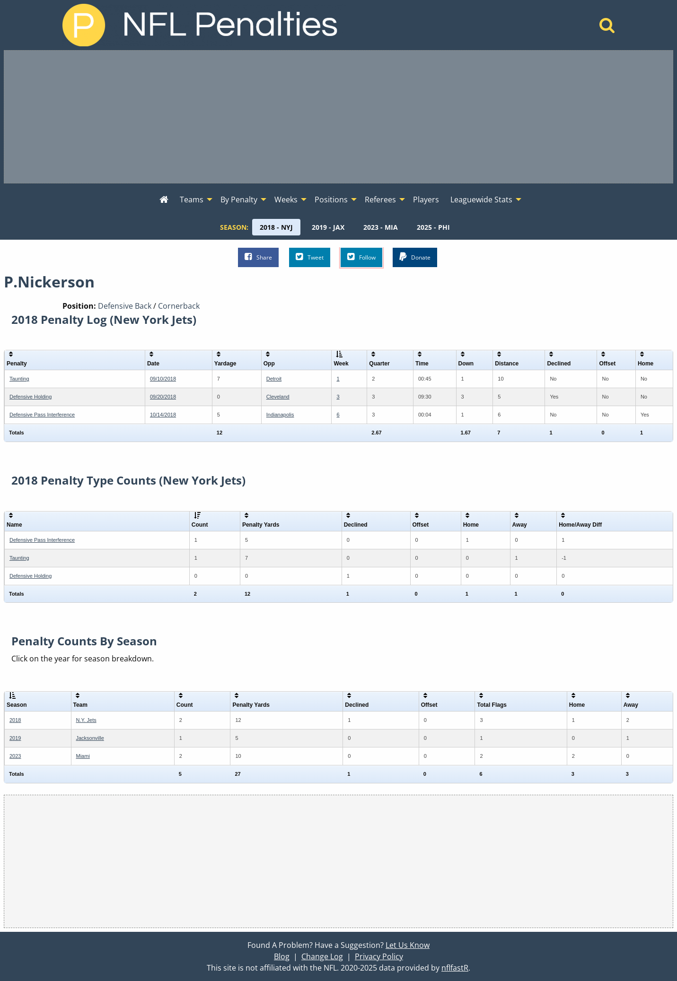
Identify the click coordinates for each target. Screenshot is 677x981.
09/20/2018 (163, 396)
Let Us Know (408, 945)
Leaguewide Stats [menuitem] (481, 199)
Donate (415, 256)
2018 (15, 720)
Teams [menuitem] (191, 199)
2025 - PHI (433, 227)
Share (258, 256)
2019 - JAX (328, 227)
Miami (83, 756)
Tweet (310, 256)
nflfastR (454, 968)
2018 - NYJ (276, 227)
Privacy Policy (379, 956)
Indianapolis (280, 414)
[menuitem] (164, 200)
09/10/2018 (163, 379)
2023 (15, 756)
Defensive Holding (30, 396)
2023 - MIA (380, 227)
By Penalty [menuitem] (238, 199)
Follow (361, 256)
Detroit (273, 379)
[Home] (607, 28)
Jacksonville (90, 738)
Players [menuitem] (426, 199)
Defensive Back (124, 306)
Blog (282, 956)
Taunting (19, 379)
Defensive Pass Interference (42, 414)
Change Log (322, 956)
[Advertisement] (339, 117)
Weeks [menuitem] (286, 199)
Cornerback (179, 306)
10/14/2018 (163, 414)
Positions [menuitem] (331, 199)
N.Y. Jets (86, 720)
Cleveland (278, 396)
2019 (15, 738)
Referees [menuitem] (380, 199)
